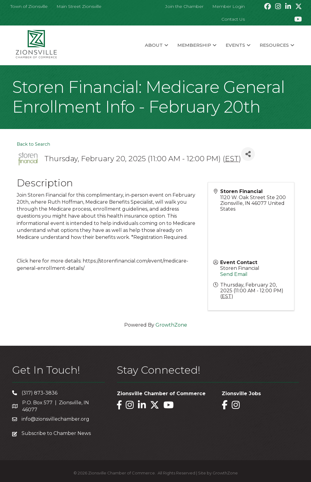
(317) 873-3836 (39, 393)
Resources (274, 45)
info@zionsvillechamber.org (55, 419)
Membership (194, 45)
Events (235, 45)
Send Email (234, 274)
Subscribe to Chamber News (56, 433)
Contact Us (233, 19)
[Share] (248, 154)
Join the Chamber (184, 6)
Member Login (228, 6)
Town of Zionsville (29, 6)
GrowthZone (171, 325)
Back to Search (33, 144)
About (154, 45)
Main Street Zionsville (78, 6)
